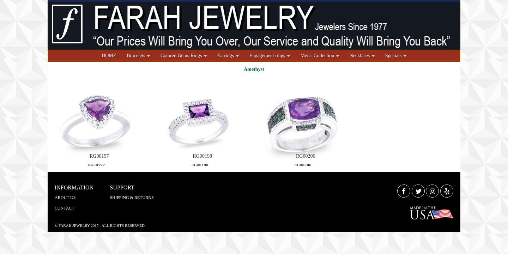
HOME (109, 55)
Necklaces (362, 55)
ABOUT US (65, 197)
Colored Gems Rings (184, 55)
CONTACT (64, 208)
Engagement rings (269, 55)
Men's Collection (320, 55)
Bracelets (138, 55)
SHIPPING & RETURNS (132, 197)
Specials (395, 55)
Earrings (228, 55)
